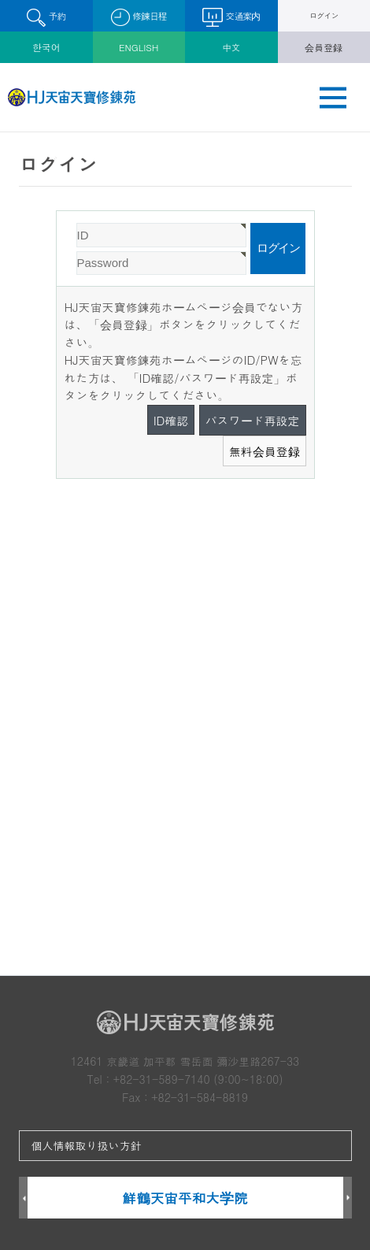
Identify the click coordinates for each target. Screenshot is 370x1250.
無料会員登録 (264, 451)
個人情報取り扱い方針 (86, 1145)
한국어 (46, 47)
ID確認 (171, 420)
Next (347, 1198)
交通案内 (231, 17)
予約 (46, 18)
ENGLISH (138, 47)
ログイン (324, 15)
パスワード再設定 (252, 420)
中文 (231, 47)
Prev (23, 1198)
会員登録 (323, 47)
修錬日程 (139, 18)
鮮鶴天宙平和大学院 (184, 1197)
